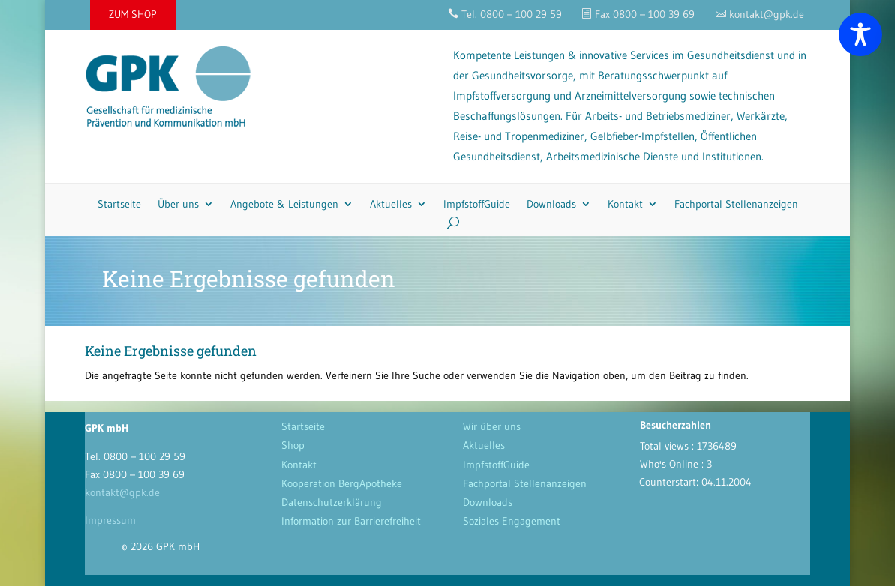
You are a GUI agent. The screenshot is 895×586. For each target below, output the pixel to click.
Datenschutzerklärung (331, 502)
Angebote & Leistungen (284, 204)
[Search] (447, 223)
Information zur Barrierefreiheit (351, 521)
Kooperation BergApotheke (341, 483)
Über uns (178, 204)
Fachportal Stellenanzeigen (736, 204)
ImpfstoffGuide (476, 204)
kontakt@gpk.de (122, 492)
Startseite (119, 204)
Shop (293, 445)
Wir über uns (492, 426)
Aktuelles (391, 204)
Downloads (551, 204)
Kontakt (625, 204)
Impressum (110, 520)
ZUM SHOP (133, 14)
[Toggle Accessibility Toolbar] (860, 34)
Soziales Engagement (511, 521)
